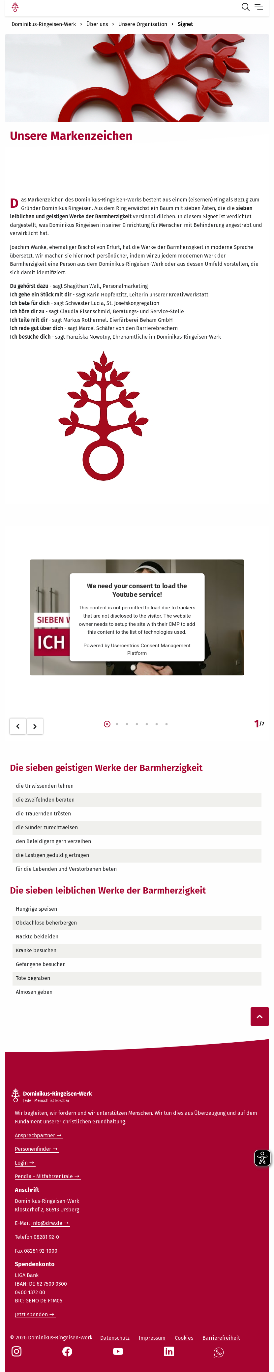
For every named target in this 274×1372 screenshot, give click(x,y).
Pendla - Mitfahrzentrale (44, 1176)
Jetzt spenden (31, 1314)
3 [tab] (127, 724)
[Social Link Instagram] (18, 1355)
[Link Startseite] (15, 8)
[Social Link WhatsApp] (220, 1356)
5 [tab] (146, 724)
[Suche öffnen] (247, 8)
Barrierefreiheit (221, 1338)
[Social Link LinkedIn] (170, 1355)
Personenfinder (33, 1149)
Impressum (152, 1338)
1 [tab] (107, 724)
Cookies (184, 1338)
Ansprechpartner (35, 1135)
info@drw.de (46, 1223)
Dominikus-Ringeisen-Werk (44, 24)
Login (21, 1163)
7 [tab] (166, 724)
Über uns (97, 24)
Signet (185, 24)
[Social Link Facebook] (68, 1355)
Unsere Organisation (142, 24)
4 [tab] (137, 724)
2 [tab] (117, 724)
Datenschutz (115, 1338)
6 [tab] (156, 724)
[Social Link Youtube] (119, 1355)
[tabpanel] (137, 619)
